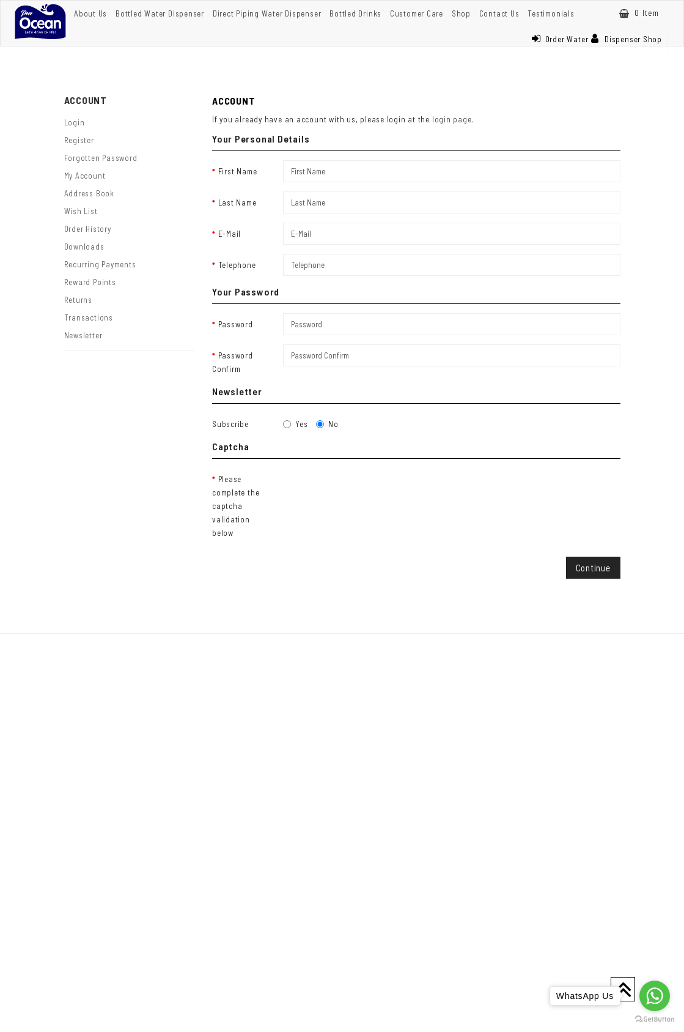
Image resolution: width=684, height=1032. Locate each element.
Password (235, 324)
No (327, 424)
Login (74, 122)
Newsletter (83, 335)
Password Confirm (232, 362)
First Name (237, 171)
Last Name (237, 202)
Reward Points (90, 282)
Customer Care (416, 13)
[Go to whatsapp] (654, 996)
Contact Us (499, 13)
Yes (295, 424)
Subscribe (230, 424)
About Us (90, 13)
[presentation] (376, 492)
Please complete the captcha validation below (235, 506)
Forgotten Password (101, 158)
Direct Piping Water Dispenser (267, 13)
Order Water (560, 39)
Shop (461, 13)
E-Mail (229, 234)
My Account (85, 175)
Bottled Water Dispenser (160, 13)
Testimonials (551, 13)
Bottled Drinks (355, 13)
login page (452, 119)
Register (79, 140)
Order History (87, 229)
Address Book (89, 193)
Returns (78, 300)
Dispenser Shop (626, 39)
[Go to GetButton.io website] (654, 1019)
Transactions (88, 317)
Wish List (81, 211)
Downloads (84, 246)
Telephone (237, 265)
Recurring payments (100, 264)
